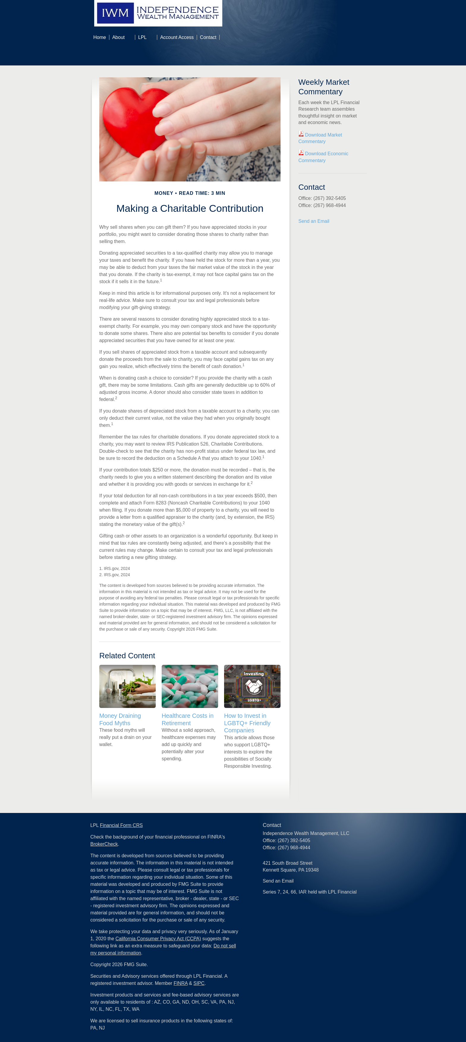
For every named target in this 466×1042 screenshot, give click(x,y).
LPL (142, 37)
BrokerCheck (104, 844)
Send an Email (313, 221)
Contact (208, 37)
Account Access (177, 37)
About (118, 37)
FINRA (181, 983)
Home (99, 37)
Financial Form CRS (121, 825)
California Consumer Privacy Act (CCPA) (158, 938)
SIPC (198, 983)
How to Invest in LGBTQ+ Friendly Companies (247, 723)
